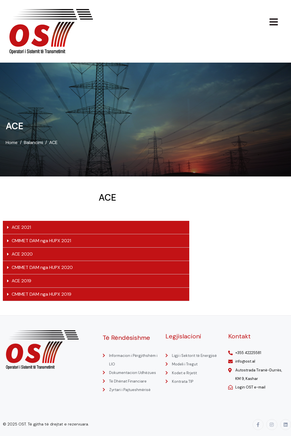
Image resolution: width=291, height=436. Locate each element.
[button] (96, 227)
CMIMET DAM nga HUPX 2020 (42, 267)
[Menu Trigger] (273, 22)
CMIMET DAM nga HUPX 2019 (41, 294)
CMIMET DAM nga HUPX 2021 (41, 241)
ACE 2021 (21, 227)
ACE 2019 (21, 281)
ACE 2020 (22, 254)
